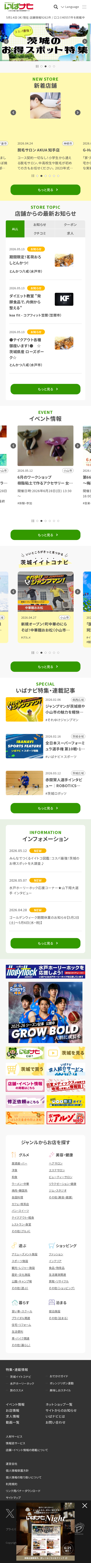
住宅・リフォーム (21, 1325)
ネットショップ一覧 (59, 1404)
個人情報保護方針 (17, 1470)
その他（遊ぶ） (20, 1288)
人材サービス (14, 1436)
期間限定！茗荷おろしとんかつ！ (25, 259)
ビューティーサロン (60, 1177)
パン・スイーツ (20, 1211)
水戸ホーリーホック (22, 1383)
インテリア (55, 1261)
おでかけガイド (59, 1376)
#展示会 (48, 513)
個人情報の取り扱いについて (23, 1477)
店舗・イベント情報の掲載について (27, 1450)
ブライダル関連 (21, 1318)
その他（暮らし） (21, 1345)
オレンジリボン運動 (62, 1383)
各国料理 (17, 1197)
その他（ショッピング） (62, 1288)
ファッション (56, 1254)
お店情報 (12, 1410)
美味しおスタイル (60, 1390)
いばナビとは (55, 1416)
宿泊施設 (54, 1311)
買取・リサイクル (59, 1281)
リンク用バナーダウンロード (23, 1491)
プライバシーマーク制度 (20, 1529)
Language (72, 7)
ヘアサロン (56, 1163)
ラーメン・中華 (20, 1184)
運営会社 (11, 1464)
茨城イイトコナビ (20, 1377)
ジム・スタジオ (58, 1190)
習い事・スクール (22, 1311)
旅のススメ (16, 1390)
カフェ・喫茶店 (20, 1204)
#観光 (24, 637)
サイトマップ (13, 1497)
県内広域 (63, 617)
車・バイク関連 (21, 1338)
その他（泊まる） (58, 1318)
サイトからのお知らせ (61, 1410)
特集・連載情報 (17, 1369)
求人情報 (12, 1416)
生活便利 (17, 1331)
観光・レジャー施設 (23, 1268)
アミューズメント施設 (25, 1254)
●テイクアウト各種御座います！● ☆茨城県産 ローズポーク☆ (26, 348)
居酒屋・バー (19, 1163)
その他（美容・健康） (61, 1197)
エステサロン (57, 1170)
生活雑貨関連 (57, 1274)
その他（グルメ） (21, 1231)
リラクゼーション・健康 (62, 1184)
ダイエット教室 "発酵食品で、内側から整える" (25, 301)
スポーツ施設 (20, 1261)
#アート (22, 513)
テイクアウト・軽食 (23, 1217)
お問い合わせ (56, 1422)
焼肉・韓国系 (20, 1190)
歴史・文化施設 (21, 1274)
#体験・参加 (35, 513)
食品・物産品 (57, 1268)
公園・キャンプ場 (22, 1281)
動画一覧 (12, 1422)
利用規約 (11, 1484)
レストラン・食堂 (21, 1224)
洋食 (15, 1170)
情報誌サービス (15, 1443)
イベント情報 (15, 1404)
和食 (15, 1177)
